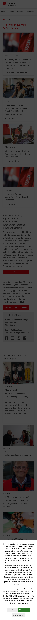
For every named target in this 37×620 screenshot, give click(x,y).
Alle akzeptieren (24, 610)
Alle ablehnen (13, 610)
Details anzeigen (19, 615)
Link (22, 584)
